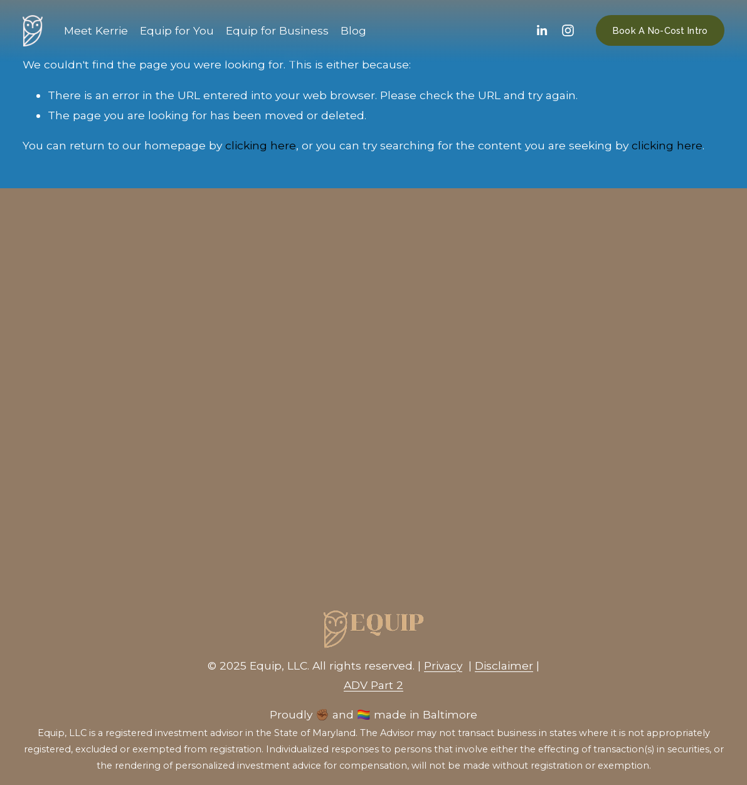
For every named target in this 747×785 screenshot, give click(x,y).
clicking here (260, 145)
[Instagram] (568, 30)
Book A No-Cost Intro (660, 30)
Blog (353, 30)
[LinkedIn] (541, 30)
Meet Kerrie (96, 30)
